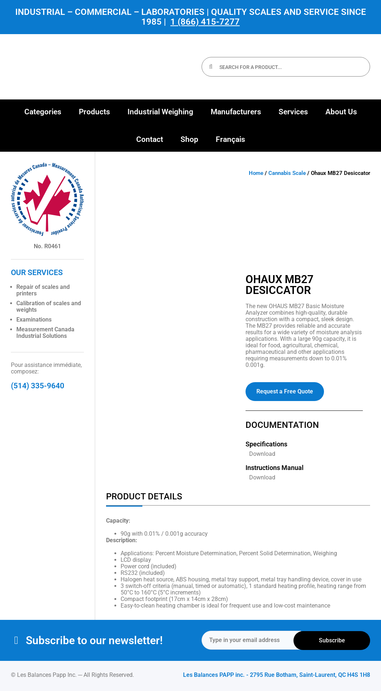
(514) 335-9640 (37, 385)
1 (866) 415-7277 (205, 22)
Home (256, 173)
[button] (42, 112)
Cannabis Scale (287, 173)
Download (262, 453)
